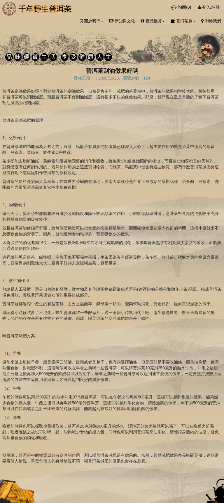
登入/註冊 (209, 7)
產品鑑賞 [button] (153, 21)
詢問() (181, 7)
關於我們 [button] (91, 21)
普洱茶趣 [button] (183, 21)
